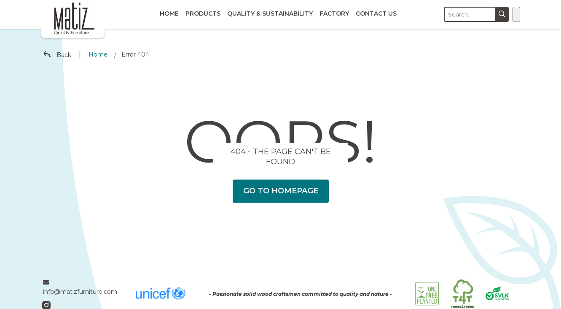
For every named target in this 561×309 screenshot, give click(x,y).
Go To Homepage (280, 190)
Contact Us (376, 13)
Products (202, 13)
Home (169, 13)
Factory (334, 13)
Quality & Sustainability (270, 13)
